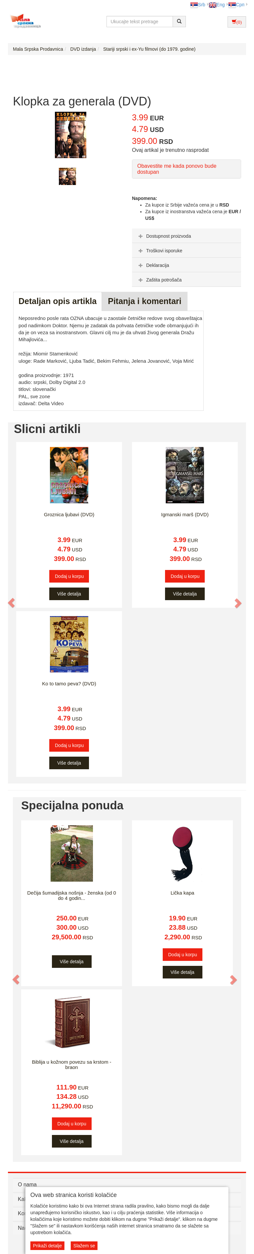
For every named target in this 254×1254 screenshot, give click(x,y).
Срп (236, 4)
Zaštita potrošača (159, 279)
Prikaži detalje (47, 1245)
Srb (197, 4)
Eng (217, 4)
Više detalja (69, 593)
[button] (11, 603)
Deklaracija (153, 265)
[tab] (186, 235)
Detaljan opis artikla (58, 301)
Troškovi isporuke (159, 250)
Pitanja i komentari (144, 301)
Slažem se (84, 1245)
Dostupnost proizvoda (164, 236)
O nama (27, 1184)
